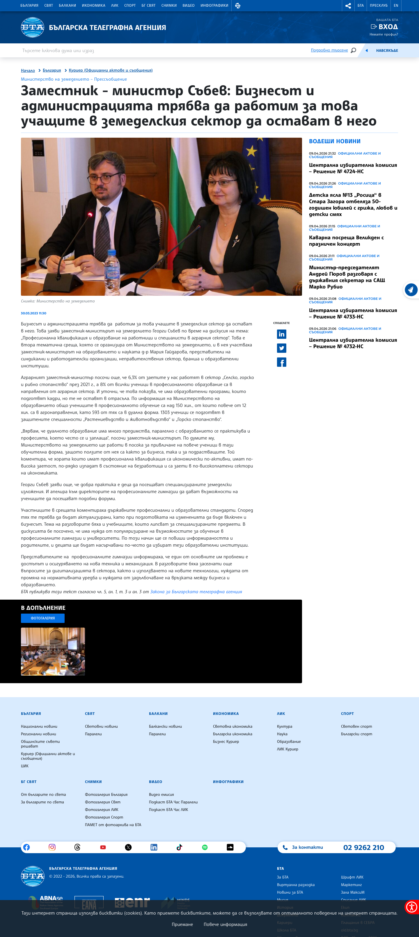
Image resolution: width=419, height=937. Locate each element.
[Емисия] (366, 50)
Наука (282, 734)
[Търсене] (353, 50)
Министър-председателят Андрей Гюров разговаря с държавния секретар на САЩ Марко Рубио (347, 277)
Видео (189, 5)
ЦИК (25, 766)
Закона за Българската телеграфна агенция (196, 591)
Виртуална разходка (296, 885)
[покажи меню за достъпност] (411, 907)
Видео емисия (161, 794)
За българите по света (42, 802)
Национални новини (39, 726)
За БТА (282, 877)
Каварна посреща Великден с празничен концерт (346, 240)
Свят (48, 5)
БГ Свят (149, 5)
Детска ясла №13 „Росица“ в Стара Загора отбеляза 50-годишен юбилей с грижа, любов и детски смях (353, 204)
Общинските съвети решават (40, 744)
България (29, 5)
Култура (284, 726)
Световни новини (101, 726)
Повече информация (225, 924)
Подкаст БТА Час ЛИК (168, 809)
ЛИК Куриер (287, 749)
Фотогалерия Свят (102, 802)
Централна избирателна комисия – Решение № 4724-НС (353, 168)
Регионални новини (38, 734)
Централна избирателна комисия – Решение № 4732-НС (353, 343)
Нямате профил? (384, 34)
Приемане (182, 924)
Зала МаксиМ (353, 892)
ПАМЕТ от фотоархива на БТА (113, 825)
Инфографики (214, 5)
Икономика (94, 5)
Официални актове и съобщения (345, 155)
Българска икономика (232, 734)
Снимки (169, 5)
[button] (238, 5)
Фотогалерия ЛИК (101, 809)
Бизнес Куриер (226, 741)
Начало (28, 70)
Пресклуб (379, 5)
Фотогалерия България (106, 794)
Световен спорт (356, 726)
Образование (289, 741)
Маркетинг (351, 885)
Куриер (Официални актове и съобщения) (111, 70)
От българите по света (43, 794)
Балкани (67, 5)
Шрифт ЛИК (352, 877)
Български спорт (356, 734)
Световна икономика (232, 726)
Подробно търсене (329, 50)
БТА (361, 5)
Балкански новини (165, 726)
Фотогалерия (43, 618)
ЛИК (114, 5)
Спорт (130, 5)
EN (396, 5)
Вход (388, 26)
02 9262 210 (363, 847)
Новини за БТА (290, 892)
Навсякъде (387, 50)
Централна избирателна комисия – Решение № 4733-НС (353, 313)
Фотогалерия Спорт (104, 817)
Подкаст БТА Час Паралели (173, 802)
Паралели (93, 734)
